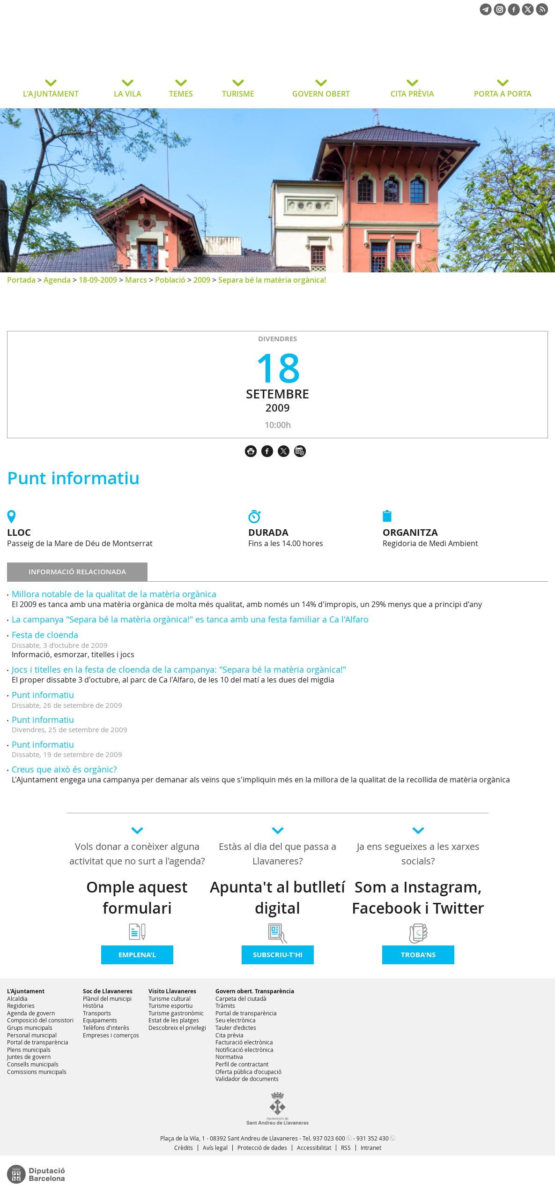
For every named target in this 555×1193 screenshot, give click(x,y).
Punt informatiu (43, 694)
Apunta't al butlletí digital (277, 897)
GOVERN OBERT (321, 94)
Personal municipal (32, 1035)
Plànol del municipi (107, 998)
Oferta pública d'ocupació (248, 1071)
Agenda (57, 280)
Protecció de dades (262, 1147)
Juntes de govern (29, 1056)
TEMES (181, 94)
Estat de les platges (173, 1020)
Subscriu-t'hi (278, 955)
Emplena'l (137, 955)
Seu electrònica (235, 1020)
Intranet (371, 1147)
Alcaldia (17, 998)
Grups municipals (29, 1027)
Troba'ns (418, 955)
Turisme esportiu (170, 1005)
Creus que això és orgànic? (64, 769)
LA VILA (127, 94)
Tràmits (225, 1005)
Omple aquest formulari (137, 897)
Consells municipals (33, 1064)
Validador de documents (247, 1078)
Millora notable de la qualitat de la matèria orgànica (114, 594)
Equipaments (100, 1020)
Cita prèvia (229, 1035)
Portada (21, 280)
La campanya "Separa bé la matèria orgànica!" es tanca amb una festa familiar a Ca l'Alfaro (190, 619)
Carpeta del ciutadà (240, 998)
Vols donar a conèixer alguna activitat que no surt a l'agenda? (137, 853)
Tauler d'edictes (235, 1027)
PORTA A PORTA (503, 94)
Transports (97, 1013)
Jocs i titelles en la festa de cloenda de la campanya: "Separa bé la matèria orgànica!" (179, 669)
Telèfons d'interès (106, 1027)
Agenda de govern (31, 1013)
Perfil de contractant (241, 1064)
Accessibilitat (314, 1147)
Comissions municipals (37, 1071)
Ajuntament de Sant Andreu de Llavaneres (81, 53)
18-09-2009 (98, 280)
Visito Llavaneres (172, 991)
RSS (346, 1147)
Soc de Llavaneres (108, 991)
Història (93, 1005)
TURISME (238, 94)
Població (170, 280)
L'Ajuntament (25, 991)
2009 (201, 280)
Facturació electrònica (244, 1042)
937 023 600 (329, 1138)
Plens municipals (29, 1049)
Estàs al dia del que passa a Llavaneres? (277, 853)
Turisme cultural (169, 998)
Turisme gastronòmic (176, 1013)
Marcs (136, 280)
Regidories (21, 1005)
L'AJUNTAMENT (51, 94)
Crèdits (183, 1147)
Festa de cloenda (45, 634)
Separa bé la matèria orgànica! (272, 280)
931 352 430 (372, 1138)
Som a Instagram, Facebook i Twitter (418, 897)
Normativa (229, 1056)
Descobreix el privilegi (177, 1027)
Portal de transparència (37, 1042)
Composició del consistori (40, 1020)
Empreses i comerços (111, 1035)
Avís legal (215, 1147)
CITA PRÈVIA (412, 94)
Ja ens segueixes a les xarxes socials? (418, 853)
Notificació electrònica (244, 1049)
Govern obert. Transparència (254, 991)
